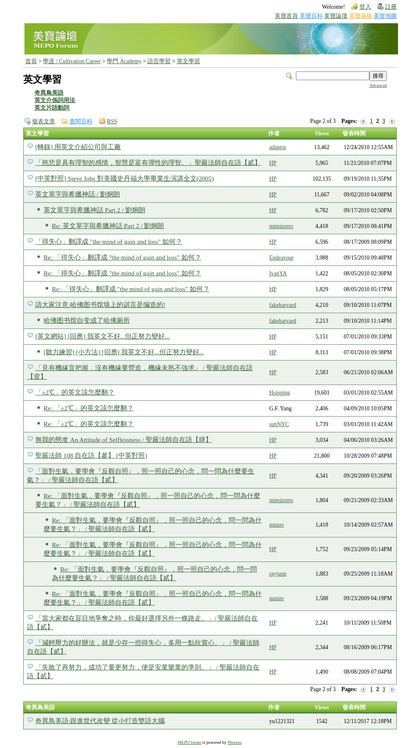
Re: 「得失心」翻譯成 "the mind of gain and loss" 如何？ (122, 257)
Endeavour (281, 258)
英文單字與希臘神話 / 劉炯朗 (77, 194)
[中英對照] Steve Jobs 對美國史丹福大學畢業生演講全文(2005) (124, 178)
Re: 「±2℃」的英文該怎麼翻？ (89, 408)
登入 (365, 7)
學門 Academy (124, 61)
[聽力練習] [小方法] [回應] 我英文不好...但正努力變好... (124, 352)
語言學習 (159, 61)
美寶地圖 (385, 16)
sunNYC (279, 424)
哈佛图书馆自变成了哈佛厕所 (87, 320)
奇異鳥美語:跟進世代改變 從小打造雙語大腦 (100, 720)
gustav (276, 525)
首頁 (31, 61)
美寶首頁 (286, 16)
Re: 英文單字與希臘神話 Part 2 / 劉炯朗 (108, 225)
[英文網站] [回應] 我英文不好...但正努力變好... (102, 336)
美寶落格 (360, 16)
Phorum (234, 742)
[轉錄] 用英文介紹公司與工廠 (78, 146)
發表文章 (43, 121)
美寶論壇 (335, 16)
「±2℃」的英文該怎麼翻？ (75, 392)
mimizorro (281, 226)
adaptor (277, 147)
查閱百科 (81, 121)
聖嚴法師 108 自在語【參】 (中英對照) (91, 455)
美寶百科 (311, 16)
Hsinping (279, 393)
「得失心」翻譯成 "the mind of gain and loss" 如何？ (108, 241)
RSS (112, 121)
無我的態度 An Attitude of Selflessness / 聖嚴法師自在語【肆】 (123, 439)
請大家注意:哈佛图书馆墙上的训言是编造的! (100, 304)
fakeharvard (282, 305)
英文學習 (188, 61)
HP (272, 163)
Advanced (378, 85)
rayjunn (278, 574)
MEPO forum (189, 742)
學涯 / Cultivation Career (71, 61)
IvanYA (278, 273)
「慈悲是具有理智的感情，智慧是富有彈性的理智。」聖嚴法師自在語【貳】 (148, 162)
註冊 (391, 7)
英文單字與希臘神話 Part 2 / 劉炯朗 (94, 209)
